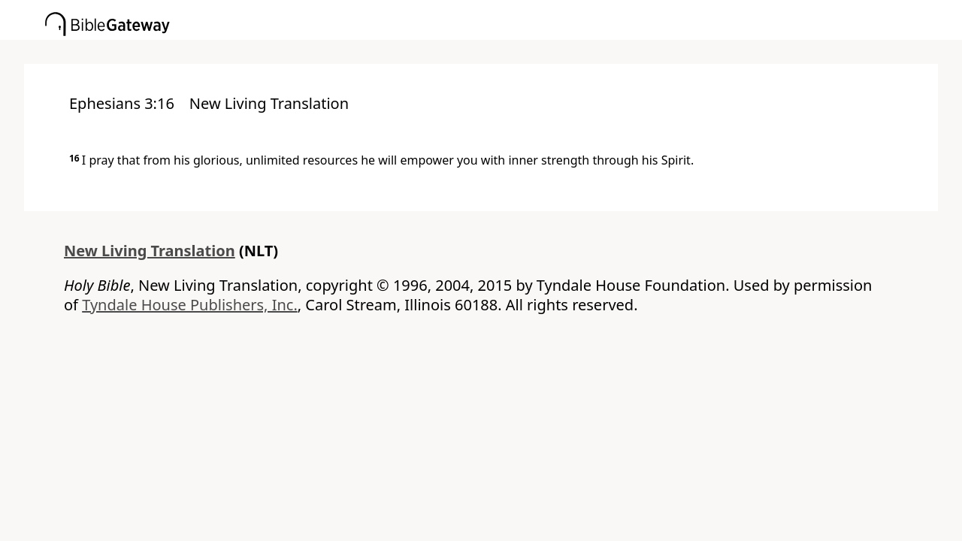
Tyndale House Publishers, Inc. (190, 305)
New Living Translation (149, 250)
